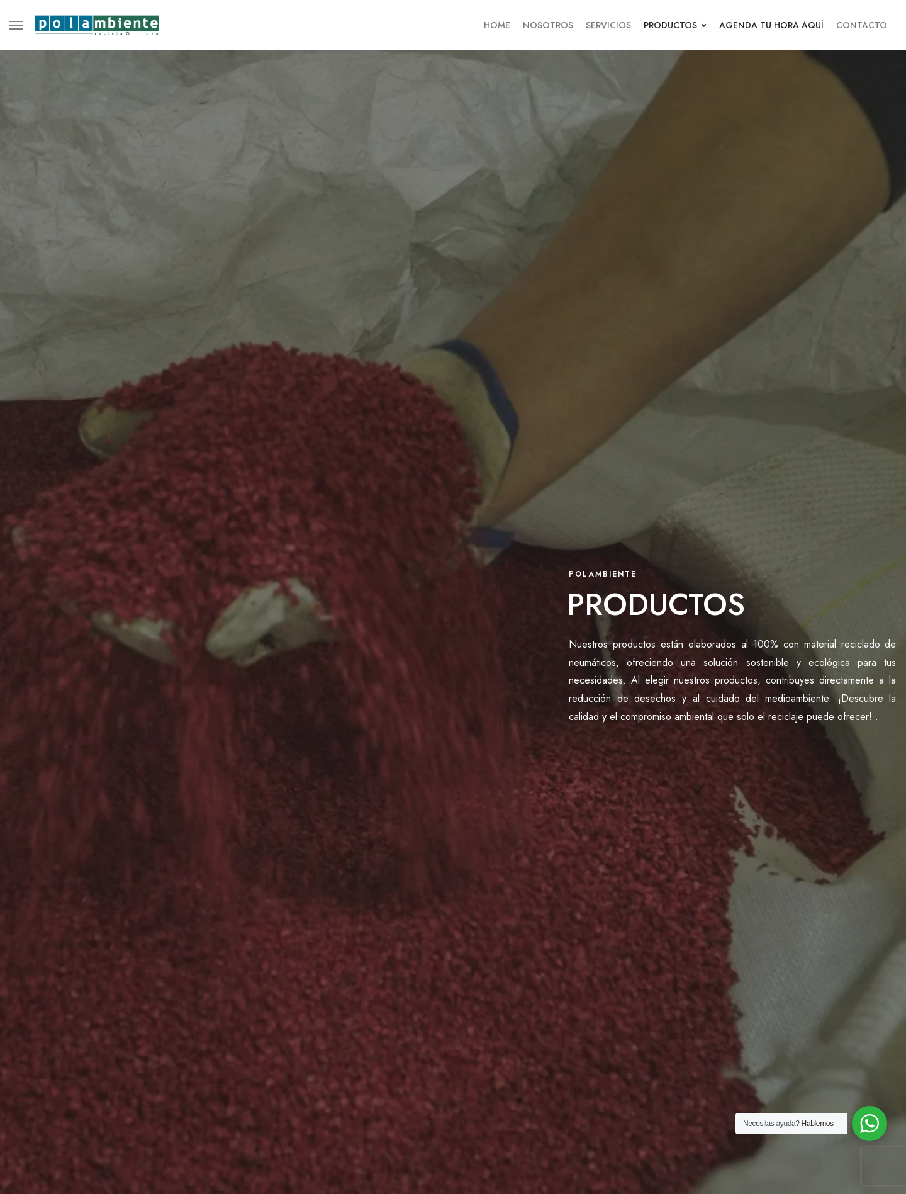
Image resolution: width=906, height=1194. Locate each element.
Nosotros (548, 25)
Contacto (861, 25)
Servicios (608, 25)
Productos (675, 25)
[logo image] (97, 24)
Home (497, 25)
